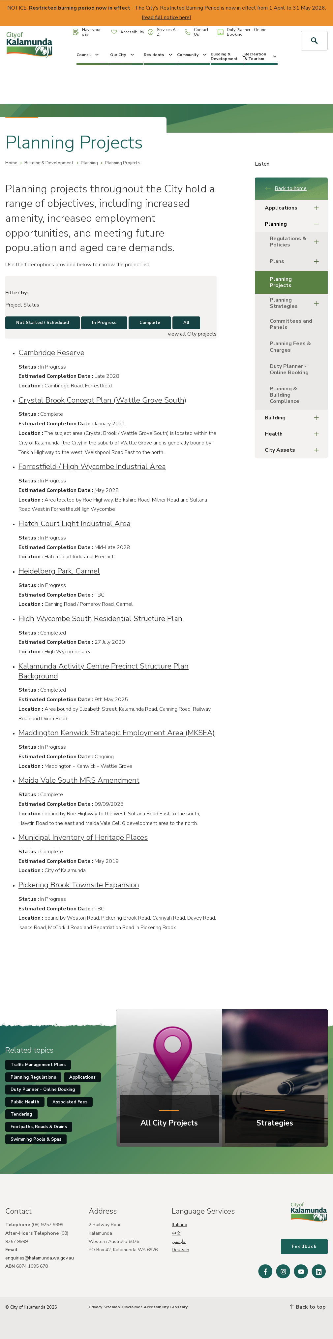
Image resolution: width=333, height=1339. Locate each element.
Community (192, 55)
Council (88, 55)
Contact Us (196, 32)
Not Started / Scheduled (42, 323)
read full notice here (166, 17)
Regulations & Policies (296, 241)
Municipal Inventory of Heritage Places (83, 837)
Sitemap (112, 1307)
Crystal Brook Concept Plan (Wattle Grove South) (102, 400)
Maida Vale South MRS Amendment (78, 780)
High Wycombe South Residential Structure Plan (100, 618)
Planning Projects (281, 282)
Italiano (179, 1225)
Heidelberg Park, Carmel (59, 571)
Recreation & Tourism (261, 56)
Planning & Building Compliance (284, 395)
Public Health (25, 1102)
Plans (296, 261)
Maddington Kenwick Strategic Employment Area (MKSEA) (116, 733)
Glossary (179, 1307)
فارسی (179, 1241)
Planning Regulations (33, 1077)
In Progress (104, 323)
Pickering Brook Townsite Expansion (78, 885)
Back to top (308, 1307)
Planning (89, 163)
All (186, 323)
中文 (176, 1233)
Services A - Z (163, 32)
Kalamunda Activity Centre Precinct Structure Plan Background (103, 671)
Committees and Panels (291, 324)
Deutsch (180, 1250)
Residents (158, 55)
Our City (122, 55)
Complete (149, 323)
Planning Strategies (296, 303)
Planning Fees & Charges (290, 346)
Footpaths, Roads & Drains (39, 1127)
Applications (294, 208)
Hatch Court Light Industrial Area (74, 523)
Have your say (87, 32)
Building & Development (227, 56)
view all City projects (192, 334)
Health (294, 434)
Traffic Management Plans (38, 1065)
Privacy (95, 1307)
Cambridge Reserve (51, 352)
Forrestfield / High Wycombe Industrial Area (92, 466)
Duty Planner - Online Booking (242, 32)
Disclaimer (132, 1307)
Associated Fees (69, 1102)
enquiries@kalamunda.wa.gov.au (39, 1258)
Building (294, 417)
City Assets (294, 450)
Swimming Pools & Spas (36, 1139)
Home (11, 163)
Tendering (21, 1114)
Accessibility (127, 32)
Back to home (286, 188)
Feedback (304, 1247)
